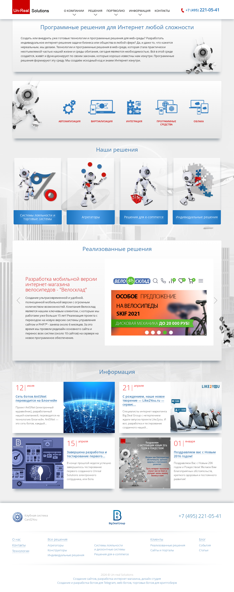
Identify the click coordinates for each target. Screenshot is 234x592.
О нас (16, 539)
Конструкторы (57, 550)
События (205, 545)
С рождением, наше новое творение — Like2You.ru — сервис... (144, 400)
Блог (202, 539)
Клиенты (156, 539)
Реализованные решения (167, 545)
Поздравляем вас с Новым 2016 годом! (195, 454)
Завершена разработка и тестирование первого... (87, 454)
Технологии (20, 551)
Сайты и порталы (162, 550)
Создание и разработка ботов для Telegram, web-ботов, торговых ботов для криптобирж (117, 583)
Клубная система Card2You (36, 517)
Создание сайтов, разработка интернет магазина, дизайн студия (117, 579)
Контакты (162, 11)
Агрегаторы (56, 545)
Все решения (57, 539)
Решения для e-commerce (111, 554)
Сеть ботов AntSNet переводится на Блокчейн (36, 398)
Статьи (203, 550)
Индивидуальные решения (66, 555)
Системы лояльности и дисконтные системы (109, 547)
